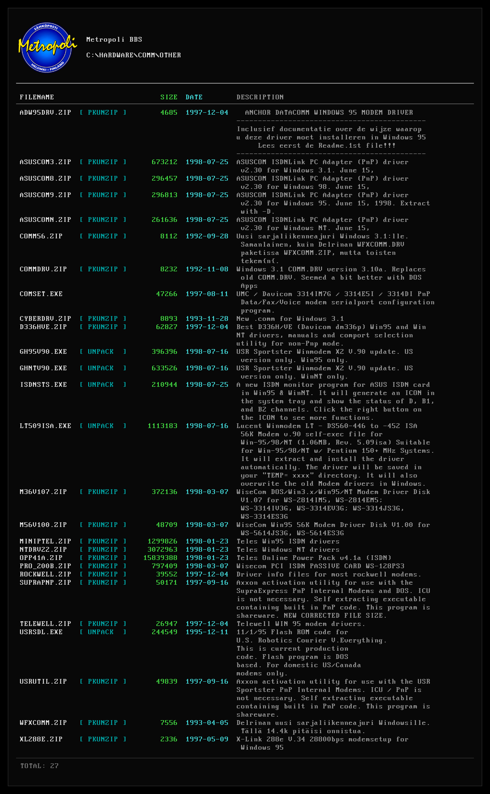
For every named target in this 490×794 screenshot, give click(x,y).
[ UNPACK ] (103, 352)
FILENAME (37, 97)
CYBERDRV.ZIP (46, 319)
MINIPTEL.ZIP (46, 541)
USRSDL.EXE (41, 632)
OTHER (170, 55)
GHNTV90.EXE (43, 368)
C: (91, 55)
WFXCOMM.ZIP (43, 723)
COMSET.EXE (41, 294)
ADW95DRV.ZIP (46, 113)
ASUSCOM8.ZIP (46, 179)
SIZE (169, 97)
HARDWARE (117, 55)
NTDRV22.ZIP (43, 550)
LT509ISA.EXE (46, 426)
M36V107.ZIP (43, 492)
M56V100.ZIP (43, 525)
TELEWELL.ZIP (46, 624)
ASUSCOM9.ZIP (46, 195)
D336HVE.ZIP (43, 327)
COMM (147, 55)
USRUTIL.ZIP (43, 682)
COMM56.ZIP (41, 236)
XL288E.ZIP (41, 739)
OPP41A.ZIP (41, 558)
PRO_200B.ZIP (46, 566)
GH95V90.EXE (43, 352)
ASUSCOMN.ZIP (46, 220)
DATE (194, 97)
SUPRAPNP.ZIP (46, 583)
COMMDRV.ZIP (43, 269)
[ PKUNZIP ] (103, 113)
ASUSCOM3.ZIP (46, 162)
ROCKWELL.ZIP (46, 574)
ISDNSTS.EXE (43, 385)
